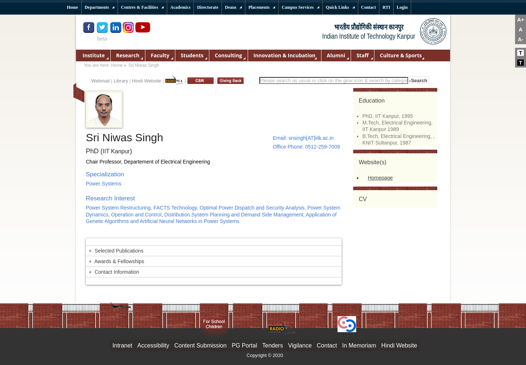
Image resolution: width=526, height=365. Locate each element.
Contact (327, 345)
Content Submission (200, 345)
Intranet (122, 345)
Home (117, 65)
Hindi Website (146, 81)
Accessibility (153, 345)
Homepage (380, 178)
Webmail (100, 81)
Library (121, 81)
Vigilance (300, 345)
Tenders (272, 345)
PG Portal (244, 345)
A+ (520, 19)
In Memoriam (359, 345)
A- (520, 39)
